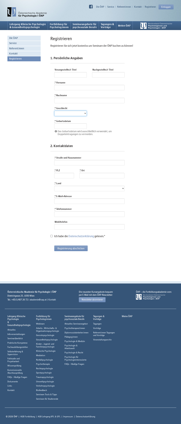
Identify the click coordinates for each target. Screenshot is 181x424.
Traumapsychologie (45, 377)
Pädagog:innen (71, 336)
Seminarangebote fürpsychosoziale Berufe (85, 25)
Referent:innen (124, 6)
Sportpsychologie (44, 372)
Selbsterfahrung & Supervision (15, 353)
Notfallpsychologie (44, 359)
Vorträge (97, 328)
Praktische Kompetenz (17, 342)
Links (9, 385)
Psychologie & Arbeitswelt (71, 347)
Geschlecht (61, 108)
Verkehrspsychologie (45, 385)
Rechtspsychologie (44, 368)
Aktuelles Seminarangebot (76, 323)
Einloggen (166, 6)
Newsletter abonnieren (92, 299)
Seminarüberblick (15, 338)
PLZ (57, 170)
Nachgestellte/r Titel (102, 69)
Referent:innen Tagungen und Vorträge (104, 334)
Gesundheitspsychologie (47, 339)
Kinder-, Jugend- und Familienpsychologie (45, 345)
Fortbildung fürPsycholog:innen (59, 25)
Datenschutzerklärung (81, 236)
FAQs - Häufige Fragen (17, 377)
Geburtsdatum (63, 121)
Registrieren (150, 6)
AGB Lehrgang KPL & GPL (49, 416)
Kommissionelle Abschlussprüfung (15, 371)
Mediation (40, 355)
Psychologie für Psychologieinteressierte (75, 358)
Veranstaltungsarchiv (102, 339)
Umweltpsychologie (45, 381)
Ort (82, 170)
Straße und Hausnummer (68, 157)
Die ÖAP (100, 6)
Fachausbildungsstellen (17, 347)
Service (110, 6)
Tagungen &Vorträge (107, 25)
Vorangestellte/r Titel (65, 69)
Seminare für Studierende (47, 398)
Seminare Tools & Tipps (46, 394)
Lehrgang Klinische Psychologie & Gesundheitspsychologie (28, 25)
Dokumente (12, 381)
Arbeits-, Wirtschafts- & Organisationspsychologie (47, 329)
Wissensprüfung (14, 365)
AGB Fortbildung (27, 416)
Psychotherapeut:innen (75, 328)
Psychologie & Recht (74, 352)
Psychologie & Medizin (75, 341)
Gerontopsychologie (45, 335)
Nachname (61, 95)
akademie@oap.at (38, 299)
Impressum (68, 416)
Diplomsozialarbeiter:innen (76, 332)
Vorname (60, 82)
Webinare (40, 323)
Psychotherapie (43, 364)
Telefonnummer (63, 208)
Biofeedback (41, 390)
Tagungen (97, 323)
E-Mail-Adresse (63, 196)
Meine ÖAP (124, 25)
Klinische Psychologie (46, 351)
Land (58, 183)
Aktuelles (11, 329)
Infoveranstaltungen (16, 334)
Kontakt (138, 6)
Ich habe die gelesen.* (77, 236)
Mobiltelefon (61, 221)
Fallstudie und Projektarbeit (13, 360)
